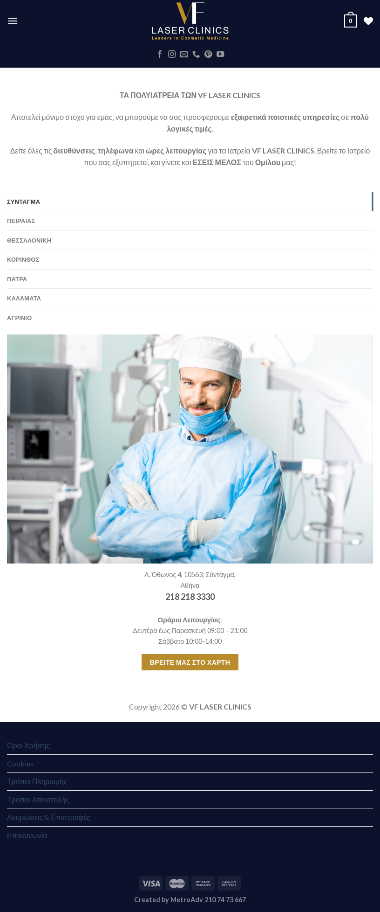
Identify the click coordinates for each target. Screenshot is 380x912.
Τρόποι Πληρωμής (37, 781)
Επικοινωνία (27, 835)
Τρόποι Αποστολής (38, 799)
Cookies (20, 763)
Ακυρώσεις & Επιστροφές (48, 817)
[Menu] (12, 20)
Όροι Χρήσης (28, 745)
